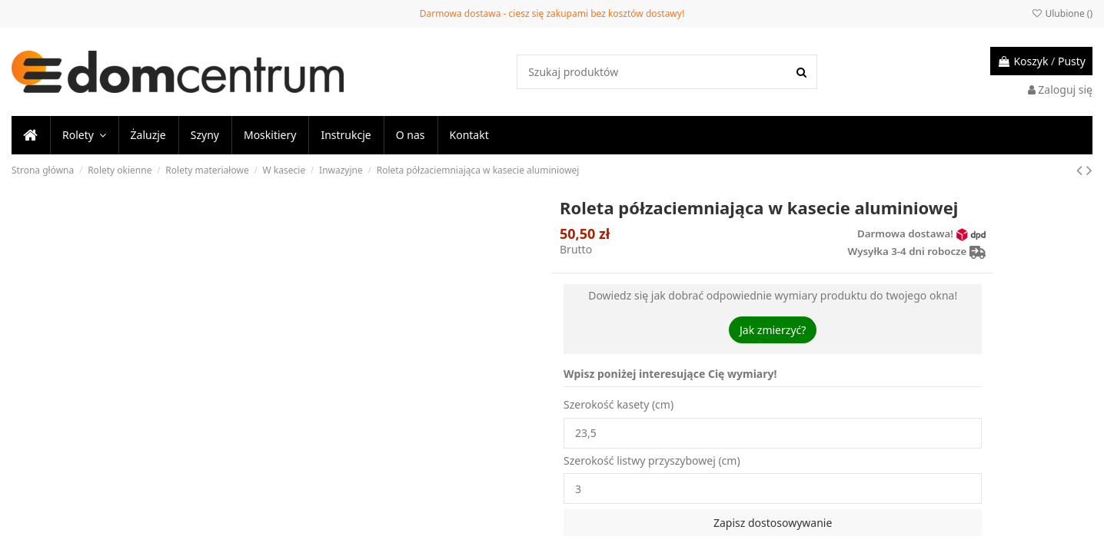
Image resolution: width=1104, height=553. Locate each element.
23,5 (773, 433)
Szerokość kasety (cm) (618, 404)
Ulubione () (1061, 13)
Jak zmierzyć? (773, 330)
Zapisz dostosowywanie (772, 522)
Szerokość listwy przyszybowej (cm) (652, 460)
